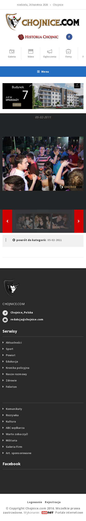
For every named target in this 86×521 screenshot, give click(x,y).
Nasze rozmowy (16, 374)
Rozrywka (12, 415)
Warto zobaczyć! (17, 434)
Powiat (10, 355)
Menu (43, 71)
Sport (9, 349)
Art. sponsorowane (18, 453)
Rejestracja (53, 502)
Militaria (11, 440)
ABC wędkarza (15, 428)
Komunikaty (14, 409)
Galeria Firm (14, 447)
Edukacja (12, 361)
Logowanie (34, 502)
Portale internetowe (69, 512)
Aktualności (14, 342)
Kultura (11, 421)
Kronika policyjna (18, 368)
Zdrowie (11, 380)
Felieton (11, 387)
